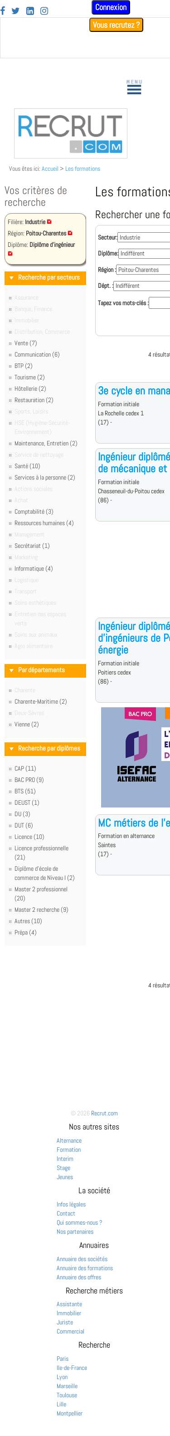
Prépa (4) (26, 932)
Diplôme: (108, 253)
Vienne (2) (27, 724)
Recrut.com (104, 1113)
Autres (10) (28, 921)
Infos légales (71, 1204)
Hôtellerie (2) (30, 388)
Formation (69, 1149)
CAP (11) (25, 768)
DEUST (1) (27, 802)
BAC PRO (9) (29, 780)
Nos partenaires (75, 1231)
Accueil (50, 168)
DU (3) (22, 814)
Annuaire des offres (79, 1277)
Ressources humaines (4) (44, 523)
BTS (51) (25, 791)
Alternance (69, 1140)
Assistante (69, 1304)
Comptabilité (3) (34, 511)
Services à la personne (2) (45, 477)
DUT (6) (24, 825)
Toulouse (67, 1395)
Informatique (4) (34, 568)
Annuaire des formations (85, 1268)
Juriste (65, 1322)
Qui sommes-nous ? (79, 1222)
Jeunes (65, 1177)
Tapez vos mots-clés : (123, 303)
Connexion (110, 7)
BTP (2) (24, 366)
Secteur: (107, 237)
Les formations (82, 168)
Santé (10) (27, 466)
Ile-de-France (72, 1368)
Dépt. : (105, 285)
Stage (63, 1168)
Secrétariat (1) (32, 546)
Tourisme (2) (30, 377)
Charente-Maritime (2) (41, 701)
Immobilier (69, 1313)
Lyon (62, 1377)
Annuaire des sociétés (82, 1259)
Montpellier (70, 1413)
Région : (107, 270)
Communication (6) (37, 354)
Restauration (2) (34, 400)
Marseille (67, 1386)
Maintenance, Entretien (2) (46, 443)
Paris (62, 1358)
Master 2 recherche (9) (41, 909)
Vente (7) (26, 343)
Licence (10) (29, 837)
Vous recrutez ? (116, 25)
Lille (61, 1404)
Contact (66, 1213)
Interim (65, 1159)
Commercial (70, 1331)
